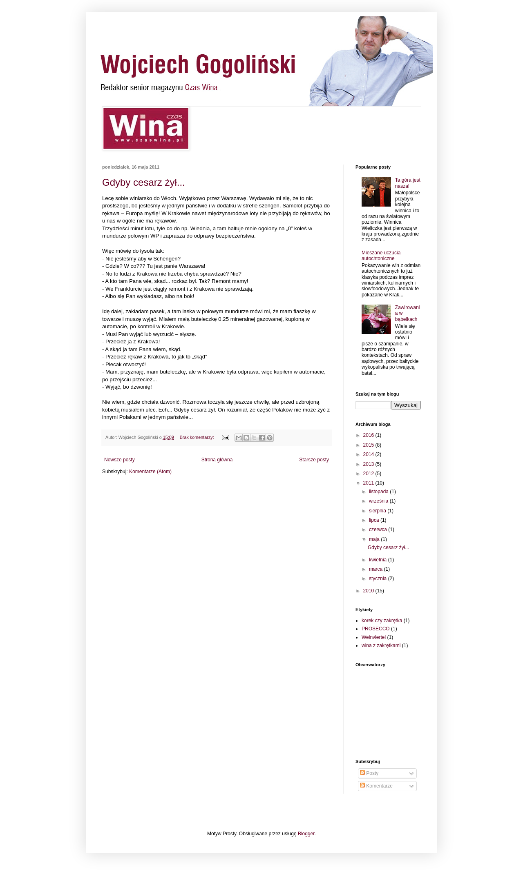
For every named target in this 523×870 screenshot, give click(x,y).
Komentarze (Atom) (150, 471)
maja (375, 539)
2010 (369, 591)
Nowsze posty (119, 460)
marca (376, 569)
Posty (369, 773)
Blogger (306, 834)
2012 (369, 473)
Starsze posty (314, 460)
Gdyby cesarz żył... (143, 182)
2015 (369, 445)
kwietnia (378, 560)
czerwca (378, 529)
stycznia (378, 578)
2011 (369, 483)
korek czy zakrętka (382, 620)
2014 (369, 454)
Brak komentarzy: (197, 437)
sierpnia (378, 511)
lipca (374, 520)
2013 (369, 464)
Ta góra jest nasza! (407, 183)
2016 (369, 435)
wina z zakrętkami (381, 645)
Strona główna (217, 460)
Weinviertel (374, 637)
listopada (379, 491)
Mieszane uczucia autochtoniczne (381, 255)
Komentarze (376, 786)
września (379, 501)
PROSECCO (376, 629)
